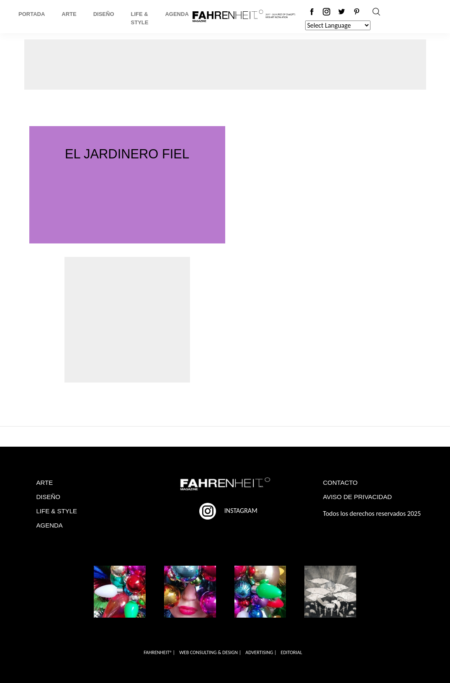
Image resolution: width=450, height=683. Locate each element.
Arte (69, 14)
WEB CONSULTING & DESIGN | (210, 652)
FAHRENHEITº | (159, 652)
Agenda (176, 14)
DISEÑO (48, 496)
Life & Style (140, 18)
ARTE (44, 482)
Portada (31, 14)
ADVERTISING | (260, 652)
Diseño (103, 14)
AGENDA (49, 525)
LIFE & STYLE (56, 511)
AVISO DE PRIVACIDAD (357, 496)
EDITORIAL (291, 652)
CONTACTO (340, 482)
